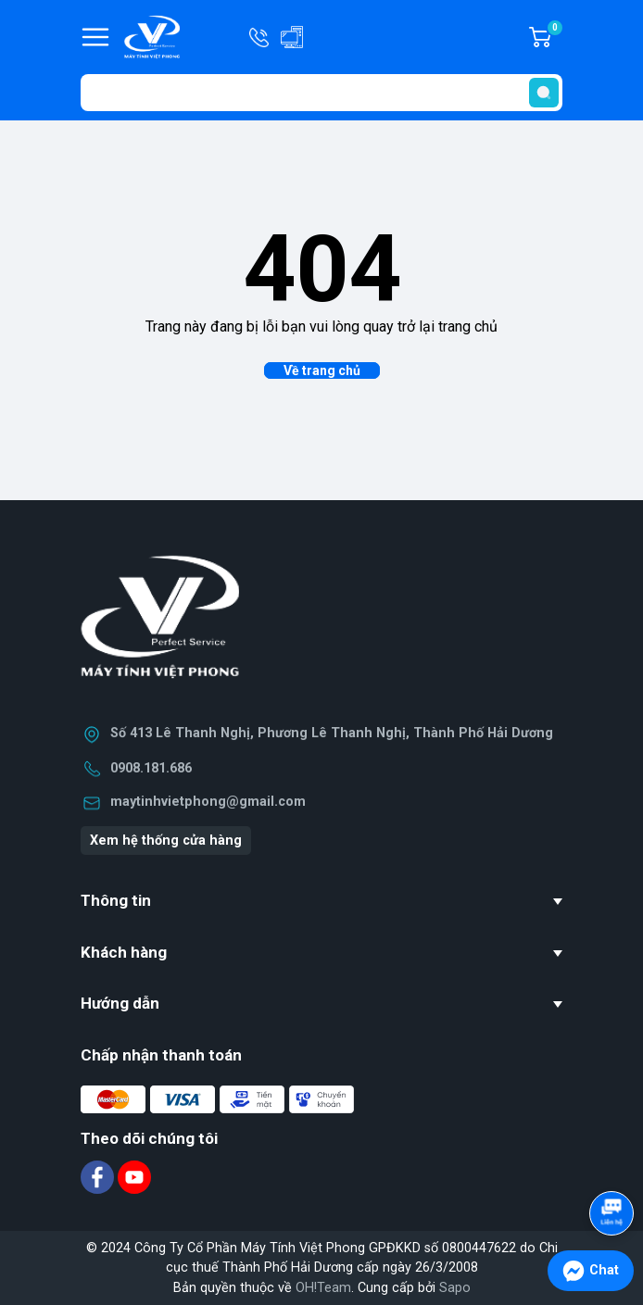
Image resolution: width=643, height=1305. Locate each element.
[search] (544, 92)
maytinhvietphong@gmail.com (208, 801)
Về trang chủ (322, 370)
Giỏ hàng (554, 37)
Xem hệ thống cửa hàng (166, 840)
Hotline (260, 37)
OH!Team (323, 1288)
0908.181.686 (151, 768)
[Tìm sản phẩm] (321, 92)
